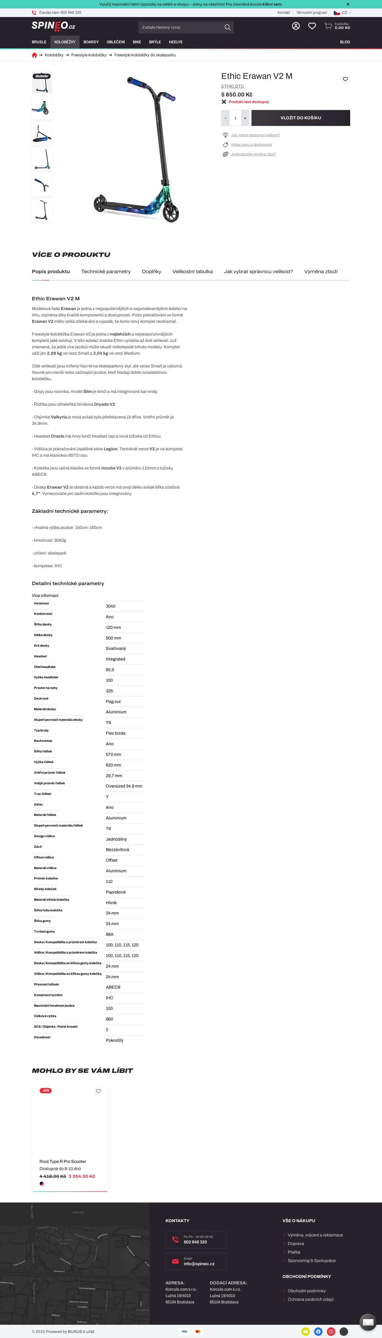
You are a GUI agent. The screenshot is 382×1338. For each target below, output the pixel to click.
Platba (294, 1252)
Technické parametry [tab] (106, 271)
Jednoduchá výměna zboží (253, 154)
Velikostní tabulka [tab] (192, 271)
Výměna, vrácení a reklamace (315, 1235)
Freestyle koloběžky (89, 55)
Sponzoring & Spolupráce (312, 1260)
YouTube (344, 1331)
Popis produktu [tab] (51, 271)
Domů (34, 55)
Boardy (91, 42)
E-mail (305, 1331)
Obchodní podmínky (307, 1291)
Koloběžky (65, 42)
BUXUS (75, 1331)
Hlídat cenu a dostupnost (251, 145)
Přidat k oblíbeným (345, 79)
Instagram (331, 1331)
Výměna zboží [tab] (321, 271)
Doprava (296, 1243)
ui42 (90, 1331)
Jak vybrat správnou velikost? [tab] (258, 271)
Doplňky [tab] (151, 271)
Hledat (228, 27)
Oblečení (116, 42)
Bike (137, 42)
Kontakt (283, 12)
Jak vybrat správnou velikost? (255, 135)
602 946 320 (71, 12)
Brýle (155, 42)
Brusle (39, 42)
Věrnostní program (312, 12)
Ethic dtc (232, 86)
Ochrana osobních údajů (311, 1299)
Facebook (318, 1331)
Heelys (176, 42)
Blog (345, 42)
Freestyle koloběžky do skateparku (145, 55)
